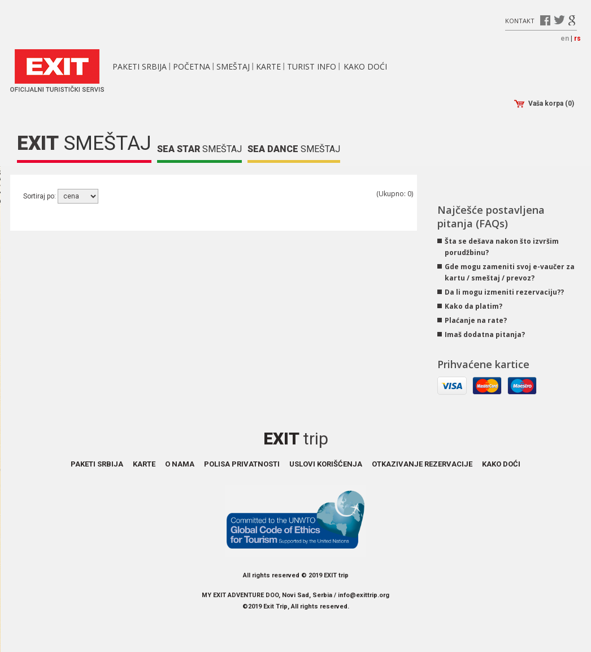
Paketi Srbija (139, 66)
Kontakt (519, 20)
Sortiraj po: (40, 196)
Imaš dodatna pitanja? (485, 334)
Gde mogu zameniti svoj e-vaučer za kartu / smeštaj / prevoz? (510, 272)
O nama (179, 464)
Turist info (311, 66)
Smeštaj (233, 66)
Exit (295, 438)
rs (577, 38)
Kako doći (365, 66)
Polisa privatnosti (242, 464)
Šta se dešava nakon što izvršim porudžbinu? (502, 246)
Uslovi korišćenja (325, 464)
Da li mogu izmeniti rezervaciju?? (504, 292)
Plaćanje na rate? (476, 320)
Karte (268, 66)
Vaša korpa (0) (544, 104)
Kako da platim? (473, 306)
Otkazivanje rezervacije (422, 464)
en (564, 38)
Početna (191, 66)
